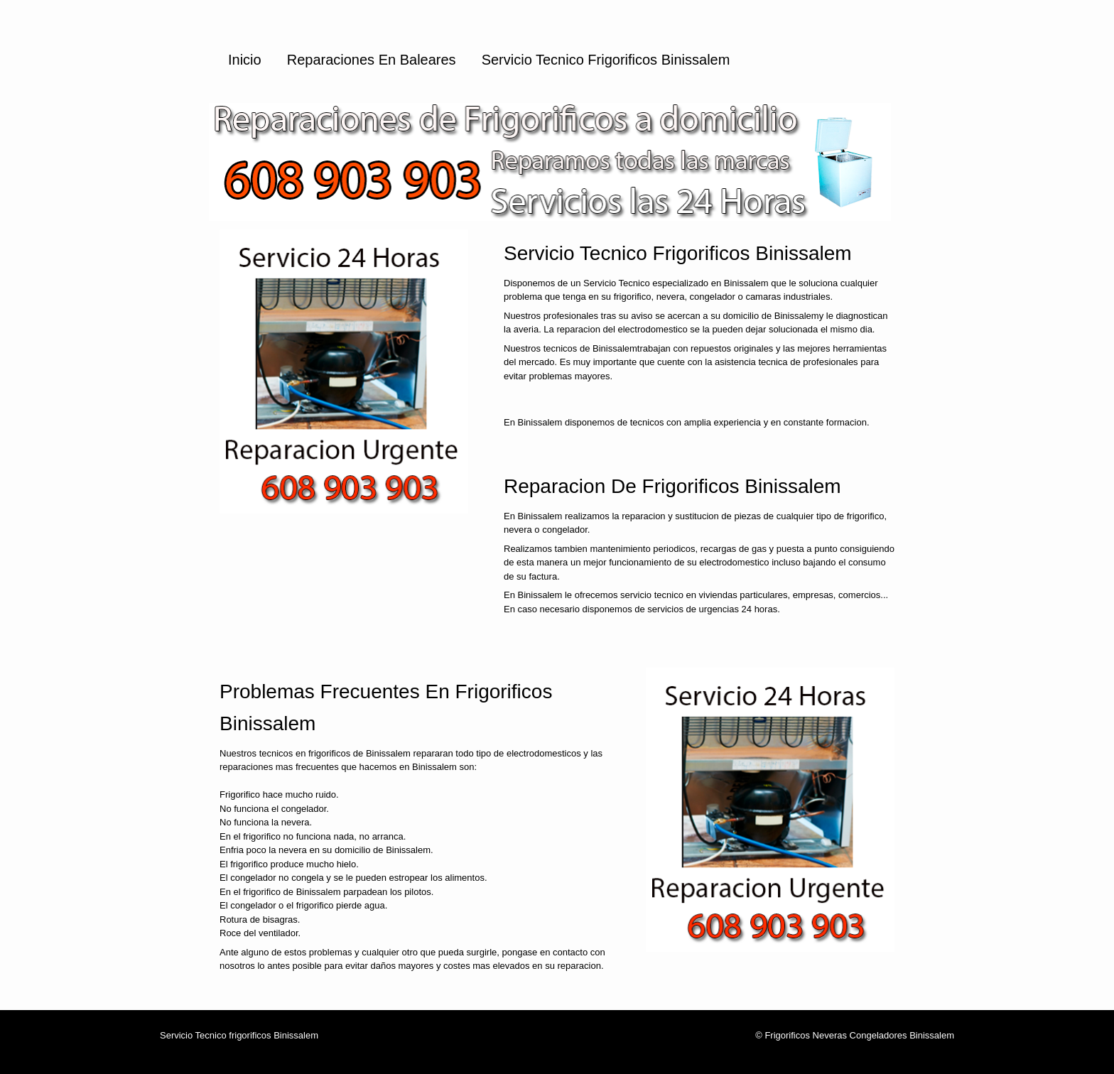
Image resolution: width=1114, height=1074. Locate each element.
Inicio (244, 59)
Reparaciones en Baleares (371, 59)
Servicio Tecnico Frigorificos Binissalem (606, 59)
